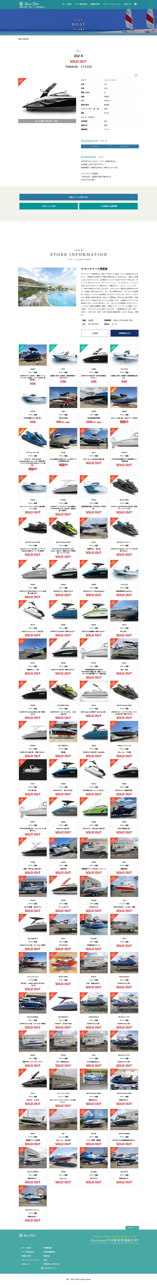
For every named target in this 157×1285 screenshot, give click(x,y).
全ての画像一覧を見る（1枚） (47, 121)
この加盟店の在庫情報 (108, 206)
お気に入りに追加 (49, 206)
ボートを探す (67, 4)
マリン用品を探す (81, 4)
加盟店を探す (95, 4)
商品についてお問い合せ (78, 197)
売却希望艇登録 (49, 1252)
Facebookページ (50, 1268)
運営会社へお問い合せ (52, 1264)
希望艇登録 (48, 1248)
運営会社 (47, 1256)
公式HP (95, 333)
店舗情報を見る (125, 333)
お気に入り (128, 4)
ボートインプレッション (112, 4)
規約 (45, 1260)
